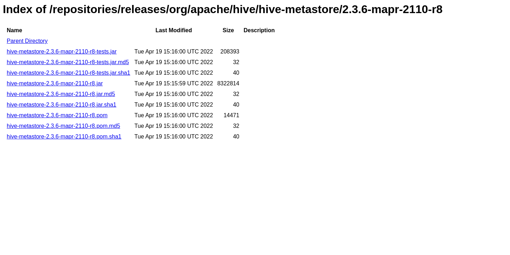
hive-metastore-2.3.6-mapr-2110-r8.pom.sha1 (64, 137)
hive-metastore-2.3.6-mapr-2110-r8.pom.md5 (63, 126)
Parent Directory (27, 41)
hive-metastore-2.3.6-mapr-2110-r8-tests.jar (62, 52)
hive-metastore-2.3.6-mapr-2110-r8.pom (57, 115)
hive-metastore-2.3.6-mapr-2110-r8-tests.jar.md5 (68, 62)
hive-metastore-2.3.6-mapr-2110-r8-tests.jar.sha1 (68, 73)
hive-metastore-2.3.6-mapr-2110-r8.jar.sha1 (61, 105)
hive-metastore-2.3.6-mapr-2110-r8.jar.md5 (61, 94)
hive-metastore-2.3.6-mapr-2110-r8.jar (55, 83)
